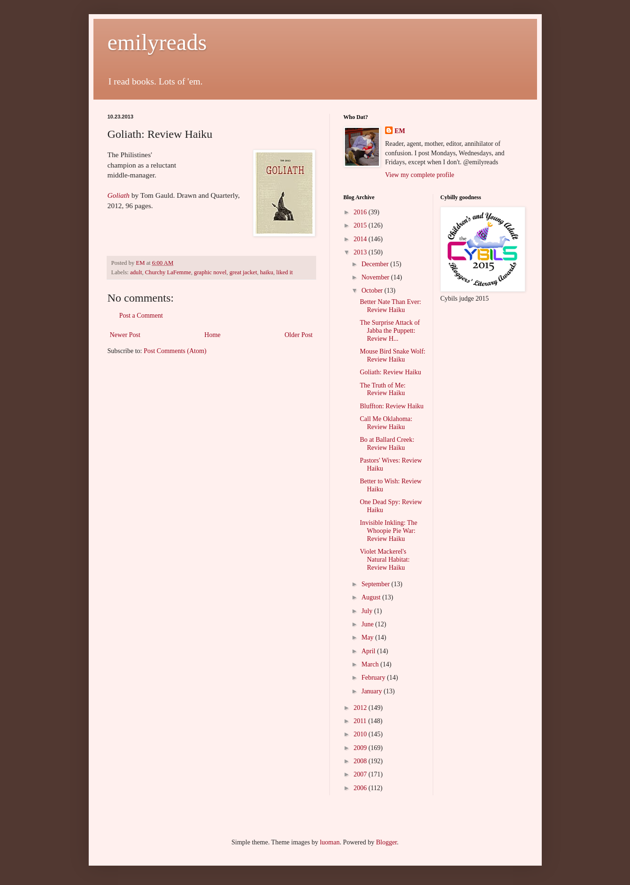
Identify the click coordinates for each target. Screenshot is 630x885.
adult (136, 272)
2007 (361, 774)
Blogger (386, 842)
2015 (361, 225)
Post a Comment (141, 315)
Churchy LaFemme (168, 272)
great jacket (243, 272)
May (368, 637)
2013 (361, 252)
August (371, 597)
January (372, 691)
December (375, 264)
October (373, 290)
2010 (361, 734)
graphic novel (210, 272)
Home (212, 334)
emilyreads (157, 42)
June (368, 624)
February (374, 677)
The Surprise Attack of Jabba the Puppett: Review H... (390, 330)
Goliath (119, 195)
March (370, 664)
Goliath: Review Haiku (390, 372)
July (367, 611)
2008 (361, 761)
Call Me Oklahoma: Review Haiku (386, 422)
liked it (284, 272)
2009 (361, 747)
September (376, 584)
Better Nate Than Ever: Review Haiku (390, 305)
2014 (361, 239)
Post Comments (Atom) (175, 350)
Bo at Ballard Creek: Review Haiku (387, 443)
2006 (361, 788)
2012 (361, 707)
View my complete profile (419, 174)
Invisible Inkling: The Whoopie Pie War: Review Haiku (388, 530)
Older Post (299, 334)
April (369, 651)
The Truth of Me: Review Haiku (382, 389)
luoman (330, 842)
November (376, 277)
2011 (360, 721)
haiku (266, 272)
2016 (361, 212)
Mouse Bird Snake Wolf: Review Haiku (392, 355)
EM (400, 131)
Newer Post (125, 334)
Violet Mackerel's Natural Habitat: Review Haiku (385, 559)
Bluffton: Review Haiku (391, 406)
